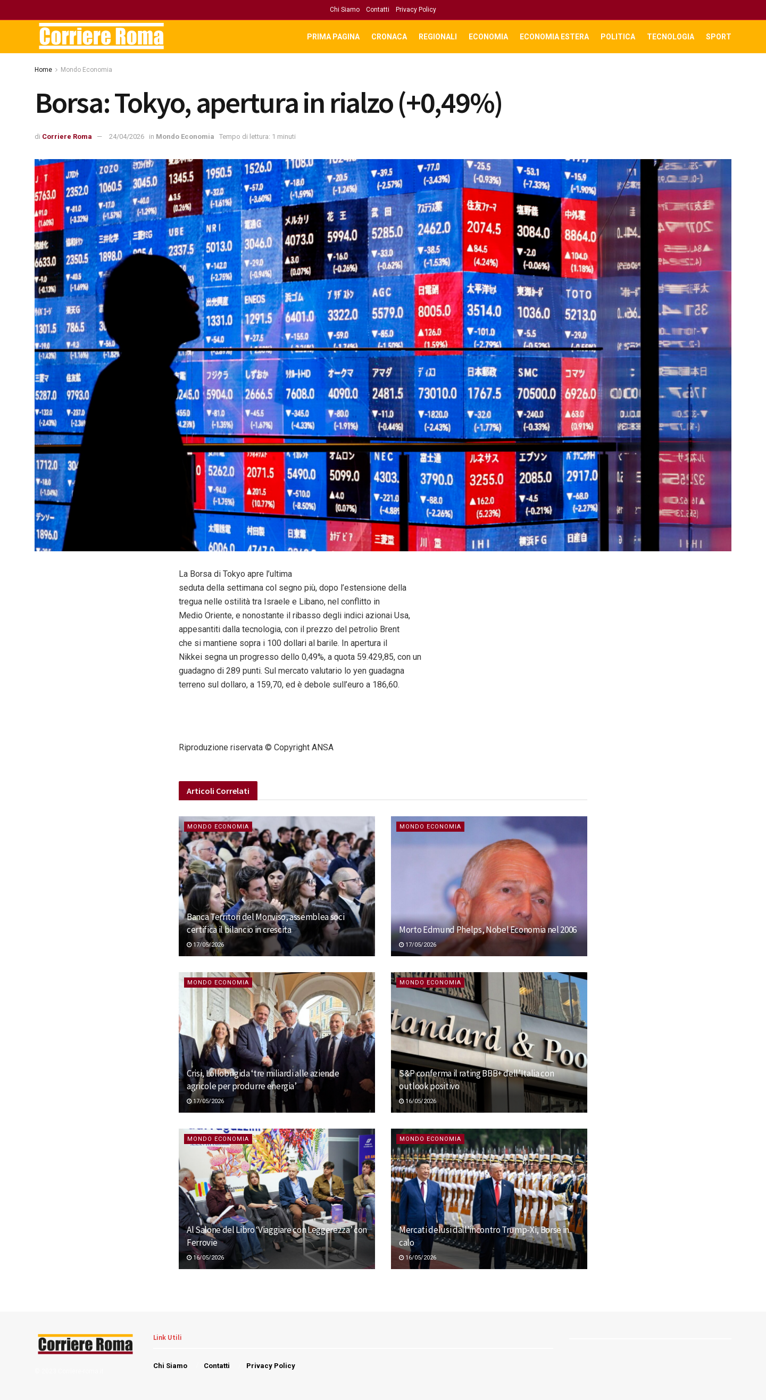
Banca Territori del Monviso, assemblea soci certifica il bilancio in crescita (265, 923)
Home (43, 69)
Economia (488, 36)
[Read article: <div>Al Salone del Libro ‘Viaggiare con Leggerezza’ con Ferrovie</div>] (277, 1199)
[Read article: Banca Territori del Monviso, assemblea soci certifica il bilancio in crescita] (277, 886)
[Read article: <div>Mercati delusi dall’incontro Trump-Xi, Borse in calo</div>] (489, 1199)
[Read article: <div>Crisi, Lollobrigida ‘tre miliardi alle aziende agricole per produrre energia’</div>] (277, 1042)
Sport (718, 36)
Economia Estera (554, 36)
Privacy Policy (416, 9)
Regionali (438, 36)
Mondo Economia (86, 69)
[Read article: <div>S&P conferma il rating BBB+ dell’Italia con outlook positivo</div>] (489, 1042)
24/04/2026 (126, 136)
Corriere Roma (67, 136)
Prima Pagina (333, 36)
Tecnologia (670, 36)
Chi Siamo (345, 9)
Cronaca (389, 36)
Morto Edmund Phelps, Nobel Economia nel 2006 (488, 929)
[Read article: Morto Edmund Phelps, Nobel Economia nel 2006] (489, 886)
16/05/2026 (417, 1101)
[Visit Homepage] (102, 36)
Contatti (377, 9)
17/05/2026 (205, 944)
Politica (618, 36)
